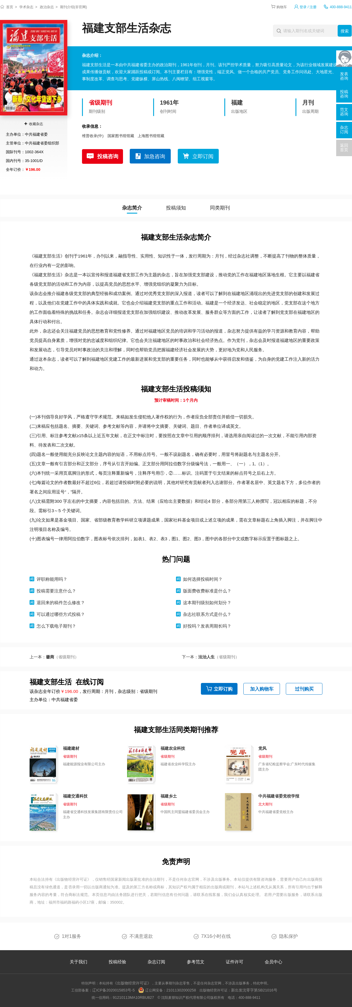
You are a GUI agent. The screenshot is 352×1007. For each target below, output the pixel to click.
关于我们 (78, 961)
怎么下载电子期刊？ (56, 625)
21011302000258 (181, 990)
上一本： (54, 657)
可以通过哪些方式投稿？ (61, 614)
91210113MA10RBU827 (133, 997)
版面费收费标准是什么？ (207, 590)
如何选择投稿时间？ (203, 579)
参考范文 (195, 961)
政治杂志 (47, 7)
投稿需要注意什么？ (56, 590)
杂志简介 (132, 208)
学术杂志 (26, 7)
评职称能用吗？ (52, 579)
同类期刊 (220, 208)
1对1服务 (71, 936)
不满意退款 (141, 936)
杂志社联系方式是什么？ (207, 614)
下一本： (210, 657)
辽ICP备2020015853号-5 (113, 990)
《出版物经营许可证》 (72, 879)
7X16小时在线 (216, 936)
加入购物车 (262, 688)
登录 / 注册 (308, 7)
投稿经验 (117, 961)
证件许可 (234, 961)
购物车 (281, 7)
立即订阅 (202, 156)
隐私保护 (288, 936)
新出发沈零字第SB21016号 (254, 990)
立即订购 (223, 688)
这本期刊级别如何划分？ (207, 602)
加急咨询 (154, 156)
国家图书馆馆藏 (120, 136)
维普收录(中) (93, 136)
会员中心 (273, 961)
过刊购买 (304, 688)
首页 (9, 7)
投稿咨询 (107, 156)
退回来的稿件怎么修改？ (61, 602)
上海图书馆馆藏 (151, 136)
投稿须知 (176, 208)
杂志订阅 (156, 961)
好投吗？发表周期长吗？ (207, 625)
